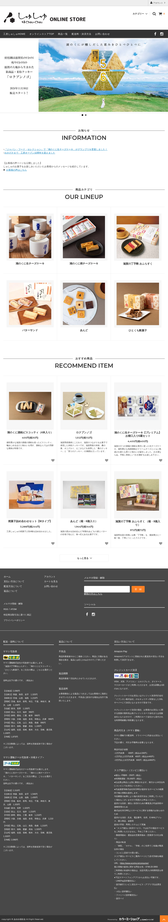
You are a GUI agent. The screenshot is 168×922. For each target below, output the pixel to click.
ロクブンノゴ (84, 432)
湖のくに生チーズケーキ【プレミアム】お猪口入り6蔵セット (137, 434)
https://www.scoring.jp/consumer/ (134, 860)
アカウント (158, 2)
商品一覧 (63, 34)
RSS (5, 607)
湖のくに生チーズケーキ (30, 263)
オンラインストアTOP (41, 34)
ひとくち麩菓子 (138, 330)
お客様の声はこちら (16, 170)
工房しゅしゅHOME (14, 34)
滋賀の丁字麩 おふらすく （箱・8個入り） (137, 523)
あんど (84, 330)
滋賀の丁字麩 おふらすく (137, 263)
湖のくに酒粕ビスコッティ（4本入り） (30, 432)
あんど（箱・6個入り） (84, 521)
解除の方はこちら (93, 593)
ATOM (13, 607)
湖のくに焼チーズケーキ (84, 263)
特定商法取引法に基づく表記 (18, 612)
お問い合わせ (102, 34)
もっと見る (85, 558)
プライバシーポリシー (14, 617)
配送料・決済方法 (81, 34)
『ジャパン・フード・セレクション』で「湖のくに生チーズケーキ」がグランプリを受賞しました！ (56, 149)
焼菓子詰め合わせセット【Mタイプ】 (30, 521)
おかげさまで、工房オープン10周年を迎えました (30, 152)
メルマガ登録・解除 (13, 602)
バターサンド (30, 330)
